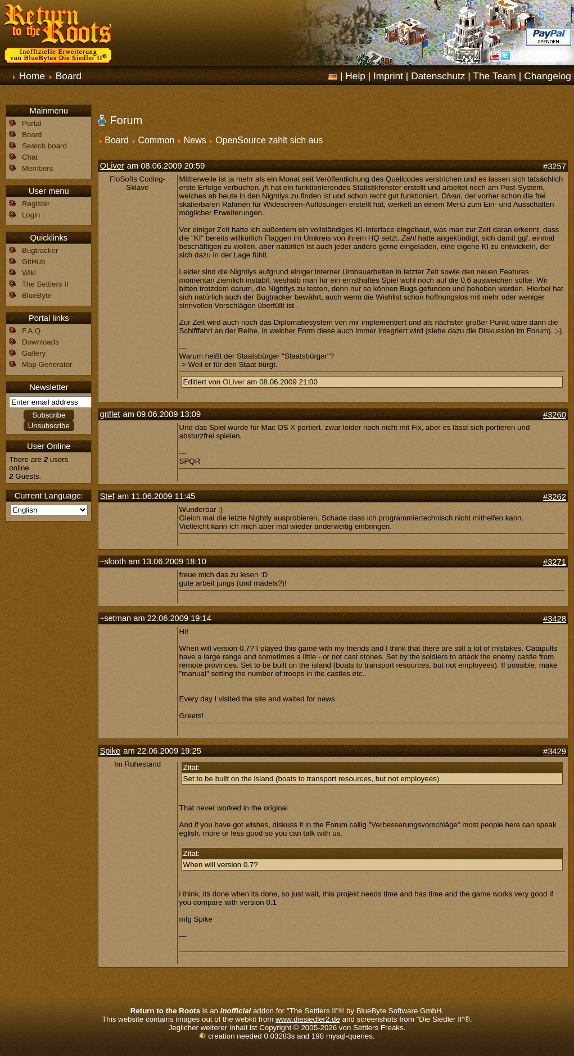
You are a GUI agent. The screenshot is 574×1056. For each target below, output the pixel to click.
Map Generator (47, 364)
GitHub (33, 261)
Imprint (388, 75)
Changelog (547, 75)
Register (36, 204)
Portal (32, 123)
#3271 (554, 562)
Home (32, 75)
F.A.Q (31, 331)
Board (69, 75)
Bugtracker (40, 250)
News (195, 140)
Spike (110, 750)
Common (156, 140)
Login (31, 215)
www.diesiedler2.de (307, 1019)
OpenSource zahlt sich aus (269, 140)
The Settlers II (45, 284)
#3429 (554, 751)
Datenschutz (438, 75)
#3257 (554, 166)
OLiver (112, 165)
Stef (107, 496)
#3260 (554, 414)
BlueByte (37, 295)
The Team (494, 75)
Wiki (29, 273)
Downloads (40, 342)
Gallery (34, 353)
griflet (110, 414)
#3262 (554, 496)
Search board (44, 146)
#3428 (554, 618)
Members (37, 168)
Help (355, 75)
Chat (30, 157)
